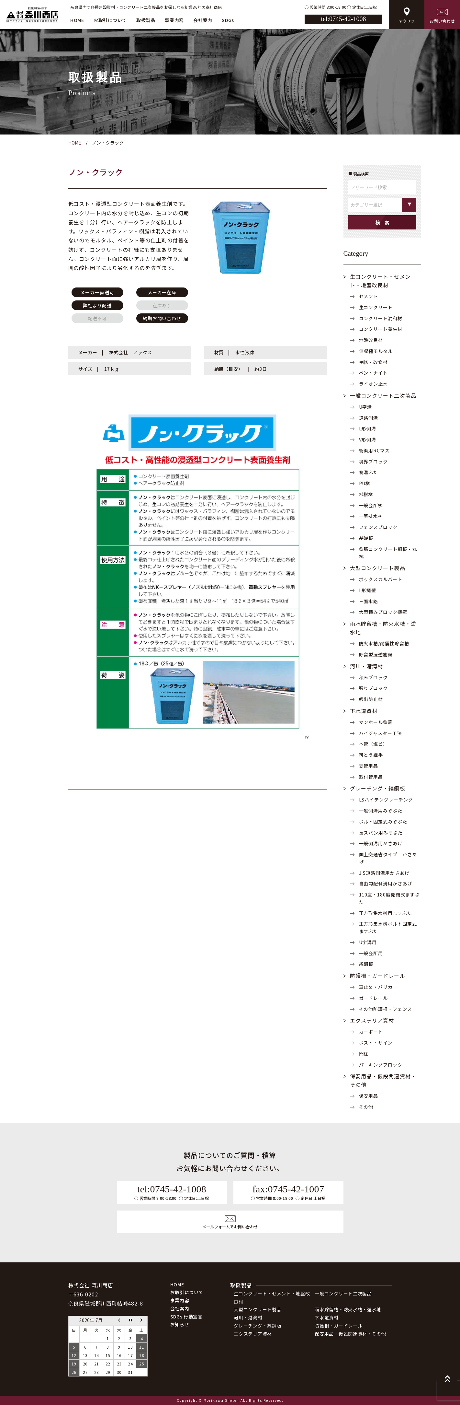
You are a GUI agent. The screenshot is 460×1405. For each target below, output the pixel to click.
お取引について (110, 20)
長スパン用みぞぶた (381, 832)
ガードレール (373, 998)
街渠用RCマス (374, 450)
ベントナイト (373, 372)
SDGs (228, 20)
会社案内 (202, 20)
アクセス (406, 15)
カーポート (371, 1031)
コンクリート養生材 (381, 329)
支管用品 (368, 766)
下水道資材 (364, 711)
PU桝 (365, 483)
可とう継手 (371, 755)
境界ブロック (373, 461)
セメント (368, 296)
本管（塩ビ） (373, 744)
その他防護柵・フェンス (385, 1009)
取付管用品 (371, 777)
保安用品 (368, 1096)
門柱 (364, 1053)
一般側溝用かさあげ (381, 843)
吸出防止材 (371, 699)
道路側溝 (368, 418)
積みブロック (373, 677)
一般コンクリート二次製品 (383, 395)
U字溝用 (368, 942)
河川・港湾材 (366, 666)
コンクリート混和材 (381, 318)
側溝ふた (368, 472)
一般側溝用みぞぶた (381, 810)
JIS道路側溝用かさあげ (384, 873)
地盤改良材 (371, 340)
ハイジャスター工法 (380, 733)
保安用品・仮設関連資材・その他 (350, 1333)
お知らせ (179, 1324)
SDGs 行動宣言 (186, 1316)
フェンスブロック (378, 527)
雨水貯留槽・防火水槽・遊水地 (348, 1309)
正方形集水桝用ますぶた (385, 913)
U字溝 (365, 407)
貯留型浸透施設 (376, 654)
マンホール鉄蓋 (376, 722)
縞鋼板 (366, 964)
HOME (77, 20)
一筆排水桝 (371, 516)
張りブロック (373, 688)
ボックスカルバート (381, 579)
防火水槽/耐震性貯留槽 (384, 643)
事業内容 (174, 20)
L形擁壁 (367, 590)
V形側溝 (367, 439)
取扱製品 (145, 20)
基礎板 (366, 538)
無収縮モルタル (376, 351)
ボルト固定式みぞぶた (383, 821)
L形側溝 (367, 428)
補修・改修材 (373, 362)
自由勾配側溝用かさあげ (385, 883)
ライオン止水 (373, 384)
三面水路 (368, 601)
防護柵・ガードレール (377, 975)
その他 (366, 1107)
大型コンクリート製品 (377, 568)
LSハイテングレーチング (386, 799)
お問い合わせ (442, 16)
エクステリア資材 (372, 1020)
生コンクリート (376, 307)
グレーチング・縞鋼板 (377, 788)
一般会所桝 (371, 505)
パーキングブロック (381, 1064)
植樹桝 (366, 494)
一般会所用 (371, 953)
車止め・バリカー (378, 987)
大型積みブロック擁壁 (383, 612)
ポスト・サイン (376, 1042)
